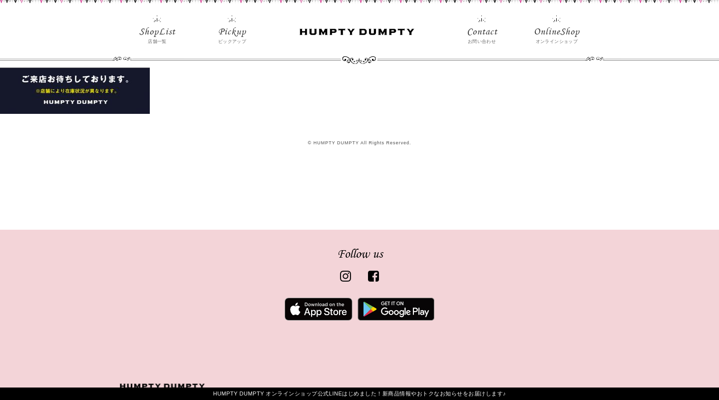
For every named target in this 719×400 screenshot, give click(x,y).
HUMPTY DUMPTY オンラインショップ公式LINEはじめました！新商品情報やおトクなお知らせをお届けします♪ (359, 394)
